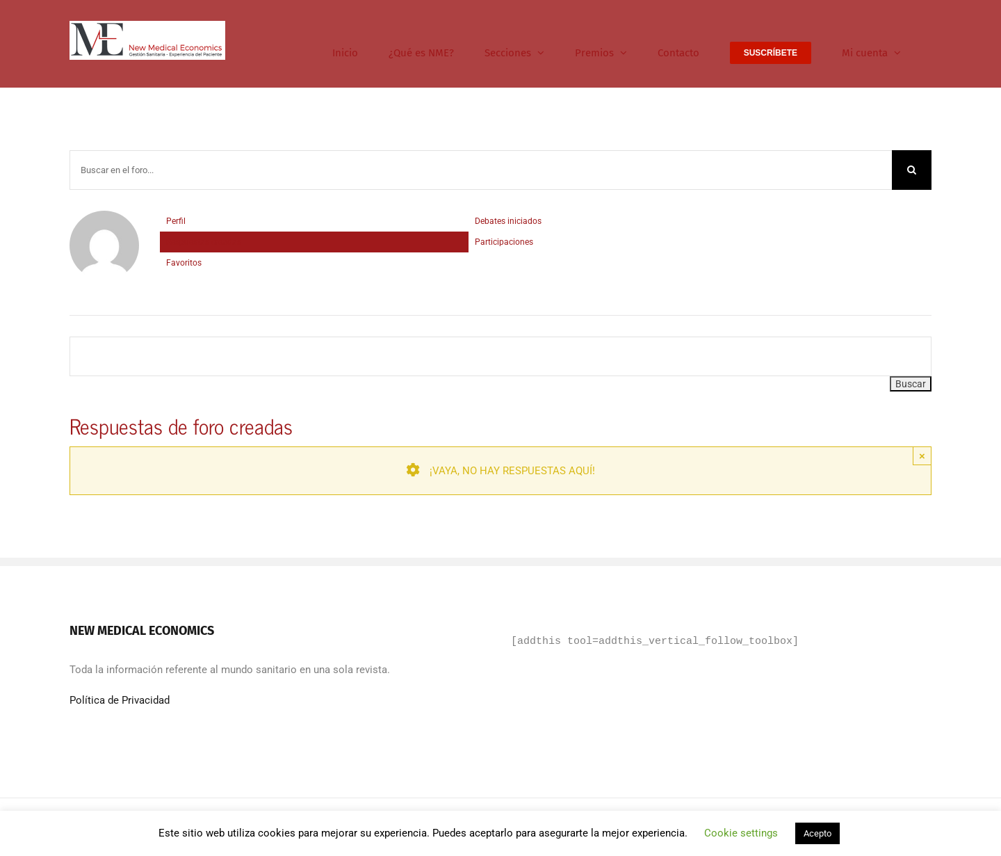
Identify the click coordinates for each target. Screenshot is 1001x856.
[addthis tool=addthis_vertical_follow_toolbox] (655, 642)
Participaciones (504, 242)
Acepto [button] (817, 833)
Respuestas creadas (203, 242)
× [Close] (922, 456)
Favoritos (184, 263)
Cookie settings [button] (741, 833)
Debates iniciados (508, 221)
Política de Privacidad (120, 700)
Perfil (176, 221)
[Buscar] (911, 170)
